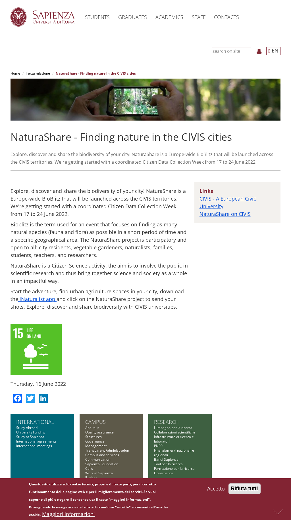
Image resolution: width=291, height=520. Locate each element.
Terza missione (38, 73)
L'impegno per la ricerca (173, 427)
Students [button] (97, 17)
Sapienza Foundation (101, 464)
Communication (97, 459)
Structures (93, 436)
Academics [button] (169, 17)
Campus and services (102, 454)
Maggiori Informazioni (68, 514)
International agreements (36, 441)
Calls (89, 468)
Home (15, 73)
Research (166, 421)
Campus (95, 421)
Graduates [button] (132, 17)
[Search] (249, 51)
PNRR (158, 445)
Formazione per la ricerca (174, 468)
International (35, 421)
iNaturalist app (37, 299)
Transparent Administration (107, 450)
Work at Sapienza (99, 473)
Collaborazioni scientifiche (175, 432)
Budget (91, 477)
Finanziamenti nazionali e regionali (174, 452)
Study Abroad (27, 427)
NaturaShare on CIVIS (225, 213)
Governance (95, 441)
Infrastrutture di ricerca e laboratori (174, 439)
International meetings (34, 445)
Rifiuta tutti (244, 489)
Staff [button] (198, 17)
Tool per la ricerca (168, 464)
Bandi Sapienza (166, 459)
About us (92, 427)
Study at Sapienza (30, 436)
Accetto (216, 488)
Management (96, 445)
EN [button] (273, 50)
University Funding (30, 432)
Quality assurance (99, 432)
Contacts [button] (226, 17)
